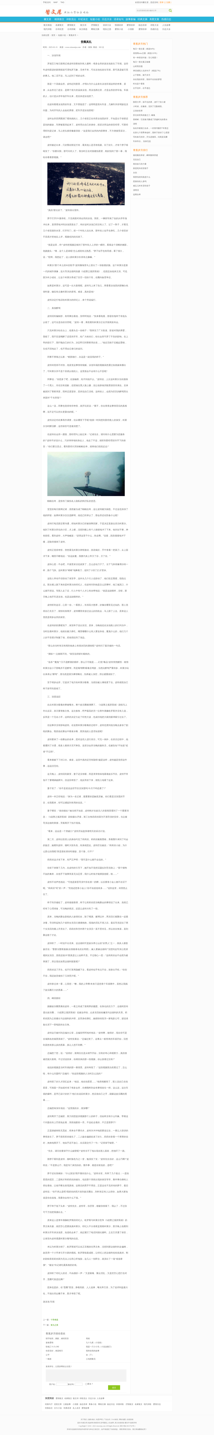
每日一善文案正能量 (141, 62)
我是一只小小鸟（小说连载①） (99, 1347)
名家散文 (59, 25)
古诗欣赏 (59, 29)
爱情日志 (157, 1404)
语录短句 (119, 19)
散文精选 (48, 25)
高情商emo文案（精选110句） (145, 53)
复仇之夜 (54, 1325)
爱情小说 (119, 29)
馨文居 (47, 19)
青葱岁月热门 (140, 43)
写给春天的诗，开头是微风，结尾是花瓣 (150, 137)
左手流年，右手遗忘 (141, 88)
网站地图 (122, 1419)
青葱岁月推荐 (140, 97)
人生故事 (166, 25)
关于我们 (84, 1419)
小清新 (131, 29)
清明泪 (136, 190)
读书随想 (103, 1423)
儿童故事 (67, 1404)
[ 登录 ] (162, 2)
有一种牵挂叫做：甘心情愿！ (145, 58)
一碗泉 (48, 1359)
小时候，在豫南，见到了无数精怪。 (148, 106)
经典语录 (67, 1408)
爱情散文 (71, 25)
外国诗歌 (120, 1404)
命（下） (90, 1355)
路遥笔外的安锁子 (140, 168)
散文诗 (83, 25)
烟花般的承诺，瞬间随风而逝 (145, 155)
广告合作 (107, 1419)
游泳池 (46, 1302)
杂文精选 (83, 29)
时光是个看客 (139, 84)
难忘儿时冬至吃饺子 (141, 186)
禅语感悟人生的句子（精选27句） (147, 71)
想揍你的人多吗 (139, 181)
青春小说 (92, 1404)
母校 (88, 1339)
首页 (53, 35)
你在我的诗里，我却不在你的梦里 (147, 79)
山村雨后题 (138, 66)
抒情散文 (95, 25)
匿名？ (90, 1384)
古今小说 (58, 1408)
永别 (135, 173)
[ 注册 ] (168, 2)
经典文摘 (142, 19)
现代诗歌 (48, 29)
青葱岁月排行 (140, 150)
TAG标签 (115, 1419)
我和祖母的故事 (92, 1351)
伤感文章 (84, 1423)
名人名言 (76, 1408)
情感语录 (119, 25)
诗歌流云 (71, 19)
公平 (48, 1355)
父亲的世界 (138, 111)
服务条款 (91, 1419)
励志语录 (143, 25)
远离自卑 (137, 194)
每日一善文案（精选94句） (144, 49)
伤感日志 (166, 19)
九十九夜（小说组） (94, 1343)
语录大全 (107, 25)
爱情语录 (131, 25)
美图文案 (154, 19)
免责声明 (99, 1419)
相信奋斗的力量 (139, 164)
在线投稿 (130, 1419)
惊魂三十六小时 (52, 1347)
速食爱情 (49, 1343)
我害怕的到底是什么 (141, 177)
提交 (114, 1387)
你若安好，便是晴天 (54, 1351)
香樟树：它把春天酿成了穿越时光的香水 (150, 119)
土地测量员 (91, 1359)
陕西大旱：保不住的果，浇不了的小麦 (149, 102)
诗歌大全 (154, 25)
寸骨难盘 (54, 1320)
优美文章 (58, 1404)
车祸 (52, 1302)
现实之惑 (107, 29)
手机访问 (47, 2)
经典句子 (49, 1404)
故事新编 (131, 19)
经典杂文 (49, 1408)
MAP (56, 2)
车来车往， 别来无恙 (142, 141)
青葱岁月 (72, 35)
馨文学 (127, 1423)
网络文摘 (95, 29)
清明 (135, 124)
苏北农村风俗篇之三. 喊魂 (144, 115)
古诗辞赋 (71, 29)
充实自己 (137, 160)
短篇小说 (95, 19)
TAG (62, 2)
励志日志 (111, 1404)
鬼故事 (90, 1423)
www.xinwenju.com (73, 47)
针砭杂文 (83, 19)
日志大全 (107, 19)
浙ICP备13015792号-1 (127, 1426)
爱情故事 (85, 1408)
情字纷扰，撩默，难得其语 (57, 1339)
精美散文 (59, 19)
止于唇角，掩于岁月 (141, 75)
